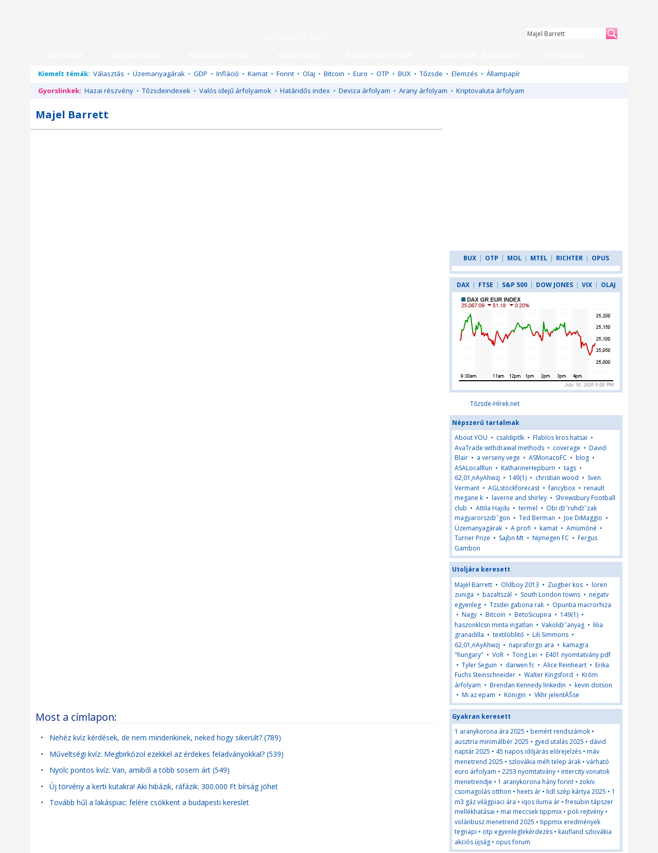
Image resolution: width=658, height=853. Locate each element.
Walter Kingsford (548, 674)
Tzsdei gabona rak (517, 604)
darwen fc (520, 665)
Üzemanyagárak (159, 73)
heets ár (529, 791)
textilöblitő (508, 634)
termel (528, 508)
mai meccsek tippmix (531, 811)
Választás (108, 73)
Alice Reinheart (564, 665)
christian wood (557, 477)
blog (582, 457)
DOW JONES (554, 284)
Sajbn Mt (511, 538)
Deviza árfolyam (364, 90)
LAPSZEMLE (565, 55)
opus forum (513, 842)
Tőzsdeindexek (166, 90)
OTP (382, 73)
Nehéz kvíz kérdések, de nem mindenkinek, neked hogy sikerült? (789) (165, 737)
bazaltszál (497, 594)
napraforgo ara (531, 645)
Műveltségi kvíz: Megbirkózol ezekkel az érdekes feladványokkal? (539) (166, 754)
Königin (515, 694)
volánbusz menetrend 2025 (494, 822)
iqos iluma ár (541, 801)
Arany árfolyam (423, 90)
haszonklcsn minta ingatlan (494, 624)
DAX (463, 284)
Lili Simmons (550, 634)
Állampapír (503, 73)
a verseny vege (498, 457)
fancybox (561, 488)
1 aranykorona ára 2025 (490, 731)
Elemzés (465, 73)
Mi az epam (478, 694)
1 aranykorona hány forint (536, 781)
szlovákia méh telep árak (545, 761)
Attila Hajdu (493, 508)
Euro (360, 73)
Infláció (227, 73)
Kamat (258, 73)
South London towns (550, 594)
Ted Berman (537, 517)
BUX (404, 73)
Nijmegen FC (550, 538)
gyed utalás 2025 (559, 741)
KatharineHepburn (528, 468)
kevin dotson (593, 685)
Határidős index (305, 90)
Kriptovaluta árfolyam (490, 90)
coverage (566, 447)
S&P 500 (514, 284)
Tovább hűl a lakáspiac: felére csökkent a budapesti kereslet (149, 802)
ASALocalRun (473, 468)
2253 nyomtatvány (529, 771)
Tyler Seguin (479, 665)
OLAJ (608, 284)
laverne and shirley (519, 497)
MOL (514, 258)
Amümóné (581, 528)
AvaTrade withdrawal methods (499, 447)
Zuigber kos (565, 584)
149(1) (518, 477)
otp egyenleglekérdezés (517, 831)
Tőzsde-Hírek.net (495, 403)
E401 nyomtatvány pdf (578, 654)
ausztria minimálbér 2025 (492, 741)
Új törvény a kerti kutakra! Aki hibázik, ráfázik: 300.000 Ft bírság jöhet (163, 786)
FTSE (485, 284)
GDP (200, 73)
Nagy (470, 614)
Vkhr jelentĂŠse (556, 694)
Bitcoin (334, 73)
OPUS (600, 258)
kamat (549, 528)
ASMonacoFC (548, 457)
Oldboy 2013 (520, 584)
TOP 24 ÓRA (63, 55)
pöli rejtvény (585, 811)
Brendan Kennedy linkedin (528, 685)
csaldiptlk (510, 437)
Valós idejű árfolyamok (235, 90)
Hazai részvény (108, 90)
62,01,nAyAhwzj (477, 477)
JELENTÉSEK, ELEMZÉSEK (478, 55)
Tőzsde (431, 73)
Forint (285, 73)
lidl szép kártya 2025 (576, 791)
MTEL (538, 258)
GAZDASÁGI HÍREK (218, 55)
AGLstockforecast (514, 488)
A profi (521, 528)
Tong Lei (524, 654)
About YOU (471, 437)
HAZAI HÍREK (298, 55)
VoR (498, 654)
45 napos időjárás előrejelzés (538, 751)
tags (570, 468)
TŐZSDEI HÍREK (136, 55)
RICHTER (569, 258)
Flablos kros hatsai (560, 437)
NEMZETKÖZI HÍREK (379, 55)
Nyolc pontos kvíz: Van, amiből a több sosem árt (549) (139, 770)
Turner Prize (472, 538)
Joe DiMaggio (583, 517)
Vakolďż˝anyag (563, 624)
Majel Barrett (473, 584)
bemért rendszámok (560, 731)
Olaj (309, 73)
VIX (587, 284)
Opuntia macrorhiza (581, 604)
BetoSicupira (532, 614)
